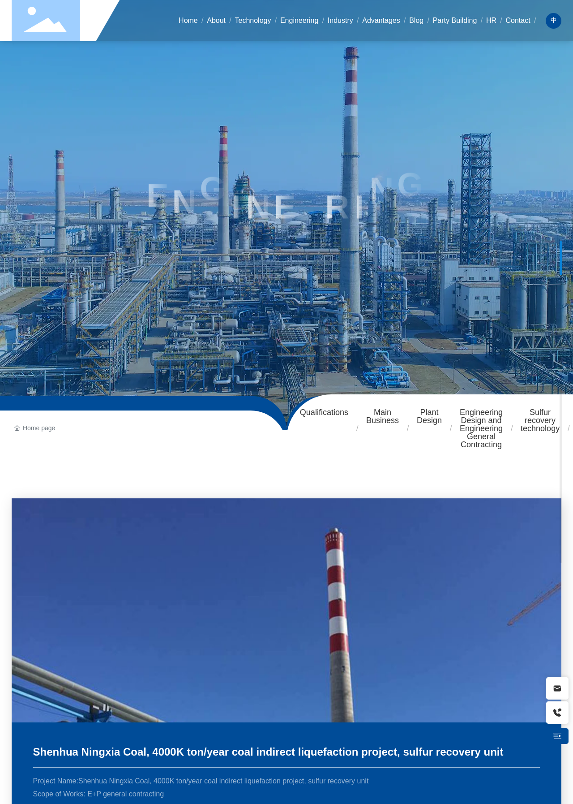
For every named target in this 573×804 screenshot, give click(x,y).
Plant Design (429, 416)
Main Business (382, 416)
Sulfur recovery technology (540, 420)
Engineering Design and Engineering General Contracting (481, 428)
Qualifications (324, 412)
